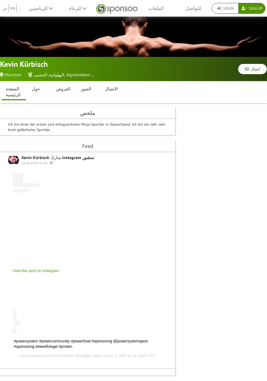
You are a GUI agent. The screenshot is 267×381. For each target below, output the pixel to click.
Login (225, 8)
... (19, 8)
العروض (63, 88)
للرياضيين (41, 8)
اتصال (252, 69)
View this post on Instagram (36, 271)
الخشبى (40, 74)
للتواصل (193, 8)
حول (36, 88)
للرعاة (78, 8)
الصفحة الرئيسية (13, 92)
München (13, 74)
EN (12, 8)
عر (5, 8)
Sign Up (252, 8)
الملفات (156, 8)
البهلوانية (56, 74)
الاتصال (111, 88)
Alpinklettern (78, 74)
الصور (86, 88)
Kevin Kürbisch (36, 157)
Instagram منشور (78, 157)
